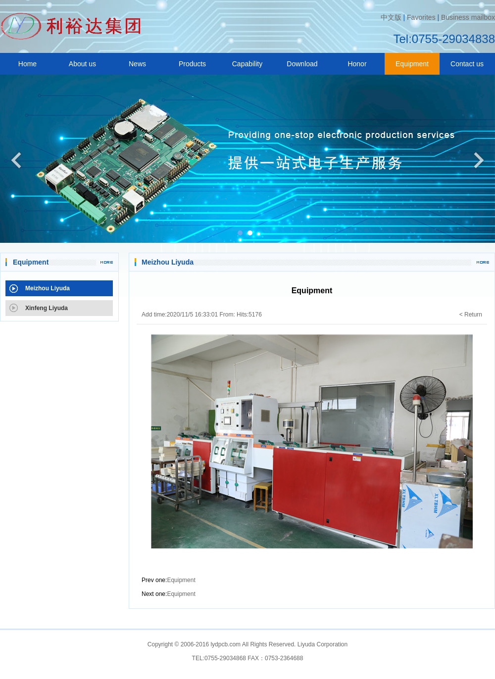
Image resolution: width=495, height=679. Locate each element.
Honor (356, 64)
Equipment (412, 64)
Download (302, 64)
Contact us (467, 64)
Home (27, 64)
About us (82, 64)
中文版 (391, 17)
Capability (247, 64)
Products (192, 64)
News (137, 64)
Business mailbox (468, 17)
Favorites (421, 17)
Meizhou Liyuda (47, 288)
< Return (470, 314)
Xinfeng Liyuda (46, 308)
